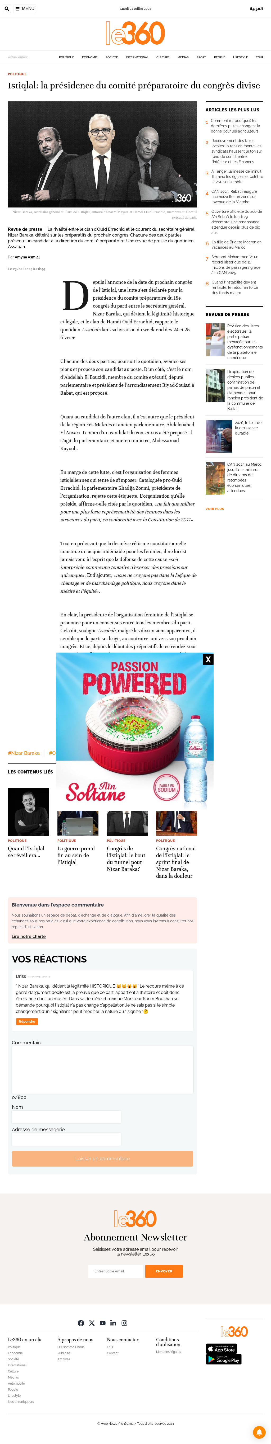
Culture (163, 57)
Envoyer (164, 1271)
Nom (17, 1107)
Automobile (16, 1383)
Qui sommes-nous (70, 1347)
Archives (63, 1359)
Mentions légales (168, 1352)
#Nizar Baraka (24, 753)
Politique (66, 57)
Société (112, 57)
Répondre (27, 1021)
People (219, 57)
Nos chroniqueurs (21, 1402)
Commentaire (27, 1042)
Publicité (63, 1353)
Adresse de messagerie (38, 1129)
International (137, 57)
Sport (201, 57)
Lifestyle (240, 57)
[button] (259, 1432)
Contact (113, 1353)
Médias (183, 57)
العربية (256, 8)
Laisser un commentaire (102, 1158)
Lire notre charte (29, 936)
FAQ (110, 1347)
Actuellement (18, 57)
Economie (90, 57)
